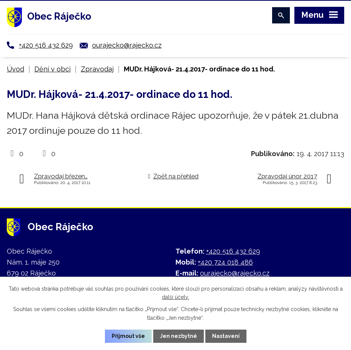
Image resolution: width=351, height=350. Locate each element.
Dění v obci (52, 69)
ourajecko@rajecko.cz (127, 45)
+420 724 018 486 (225, 262)
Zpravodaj (97, 69)
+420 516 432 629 (46, 45)
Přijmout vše (128, 336)
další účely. (175, 297)
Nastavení (226, 336)
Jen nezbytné (178, 336)
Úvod (15, 69)
